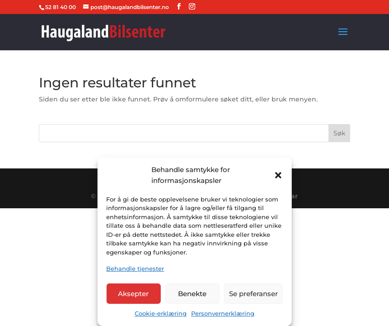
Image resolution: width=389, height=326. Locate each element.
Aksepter (133, 293)
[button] (278, 175)
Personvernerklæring (222, 313)
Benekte (192, 293)
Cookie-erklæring (161, 313)
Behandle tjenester (135, 268)
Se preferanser (253, 293)
